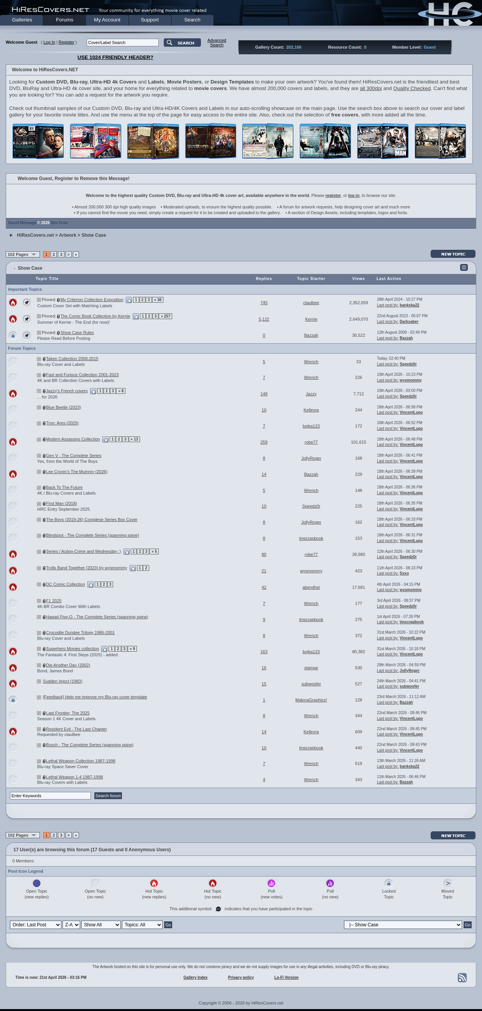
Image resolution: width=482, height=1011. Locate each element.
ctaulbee (311, 302)
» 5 (154, 551)
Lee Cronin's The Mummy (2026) (76, 471)
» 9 (132, 649)
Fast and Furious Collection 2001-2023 (82, 374)
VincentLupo (411, 412)
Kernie (311, 319)
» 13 (134, 439)
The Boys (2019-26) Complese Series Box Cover (91, 519)
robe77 (310, 442)
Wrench (311, 361)
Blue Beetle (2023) (63, 407)
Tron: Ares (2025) (62, 423)
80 (264, 554)
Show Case (94, 235)
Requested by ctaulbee (59, 734)
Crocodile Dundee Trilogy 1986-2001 (80, 632)
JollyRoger (311, 458)
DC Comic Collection (65, 584)
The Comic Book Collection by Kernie (95, 316)
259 (263, 442)
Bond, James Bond (55, 671)
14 (264, 474)
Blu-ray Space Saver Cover (62, 766)
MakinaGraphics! (311, 700)
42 (264, 587)
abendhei (311, 587)
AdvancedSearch (216, 42)
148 (263, 394)
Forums (64, 20)
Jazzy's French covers (66, 390)
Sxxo (404, 573)
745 (263, 302)
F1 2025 (53, 600)
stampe (311, 667)
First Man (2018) (61, 503)
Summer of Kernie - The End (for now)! (73, 322)
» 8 (120, 391)
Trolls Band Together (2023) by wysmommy (86, 567)
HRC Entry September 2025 (63, 509)
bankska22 (409, 305)
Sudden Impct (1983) (62, 681)
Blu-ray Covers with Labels (62, 782)
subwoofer (311, 684)
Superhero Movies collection (72, 648)
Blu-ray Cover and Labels (61, 364)
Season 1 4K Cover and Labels (66, 718)
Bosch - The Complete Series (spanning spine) (89, 744)
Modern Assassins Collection (73, 439)
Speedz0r (408, 364)
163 (263, 651)
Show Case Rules (77, 332)
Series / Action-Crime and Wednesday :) (83, 551)
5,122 (264, 319)
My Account (107, 20)
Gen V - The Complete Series (73, 455)
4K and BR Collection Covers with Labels (75, 380)
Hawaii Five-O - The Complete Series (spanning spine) (97, 616)
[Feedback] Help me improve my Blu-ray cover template (95, 697)
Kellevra (311, 410)
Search (192, 20)
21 (264, 571)
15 (264, 684)
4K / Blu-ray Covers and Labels (66, 493)
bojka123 (311, 426)
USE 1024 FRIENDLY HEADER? (115, 57)
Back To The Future (64, 487)
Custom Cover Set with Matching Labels (74, 305)
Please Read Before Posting (63, 338)
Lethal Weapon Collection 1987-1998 (80, 761)
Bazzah (311, 335)
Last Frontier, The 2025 (68, 713)
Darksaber (409, 322)
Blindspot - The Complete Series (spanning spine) (92, 535)
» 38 (157, 300)
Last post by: (388, 305)
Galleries (22, 20)
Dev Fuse (59, 223)
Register (66, 42)
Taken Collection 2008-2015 (72, 358)
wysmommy (410, 380)
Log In (49, 42)
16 (264, 667)
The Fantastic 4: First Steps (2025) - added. (78, 654)
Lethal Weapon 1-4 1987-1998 (74, 777)
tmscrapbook (311, 538)
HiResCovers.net (35, 235)
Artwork (67, 235)
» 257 (165, 316)
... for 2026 (47, 397)
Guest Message (22, 223)
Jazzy (311, 394)
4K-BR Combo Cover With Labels (68, 606)
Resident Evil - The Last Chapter (76, 729)
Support (150, 20)
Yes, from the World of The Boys (67, 461)
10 (264, 410)
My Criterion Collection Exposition (91, 299)
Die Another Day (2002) (68, 665)
